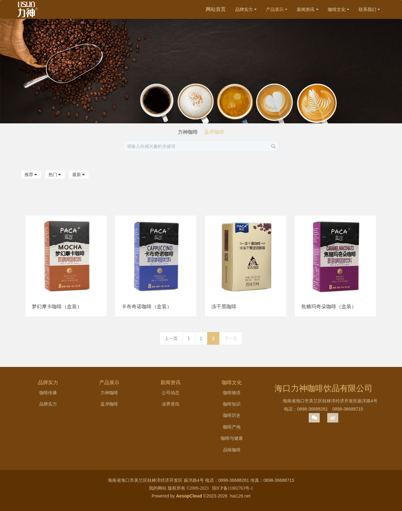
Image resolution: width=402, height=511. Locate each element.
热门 (55, 174)
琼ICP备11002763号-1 (232, 488)
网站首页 (216, 9)
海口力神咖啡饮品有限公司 (323, 388)
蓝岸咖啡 (214, 132)
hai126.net (240, 495)
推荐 (31, 174)
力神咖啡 (188, 132)
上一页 (171, 338)
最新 (78, 174)
